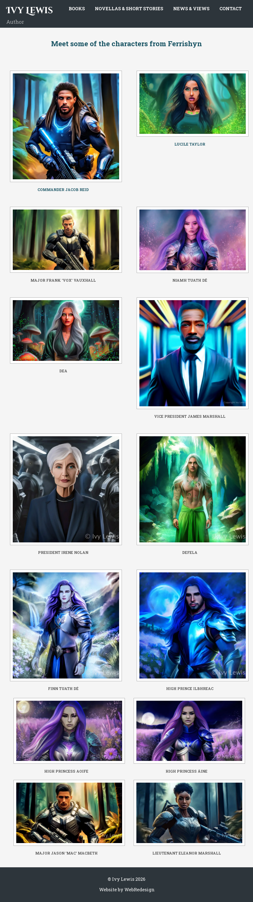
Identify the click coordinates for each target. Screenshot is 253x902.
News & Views (191, 8)
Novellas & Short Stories (129, 8)
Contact (230, 8)
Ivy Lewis (29, 10)
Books (77, 8)
